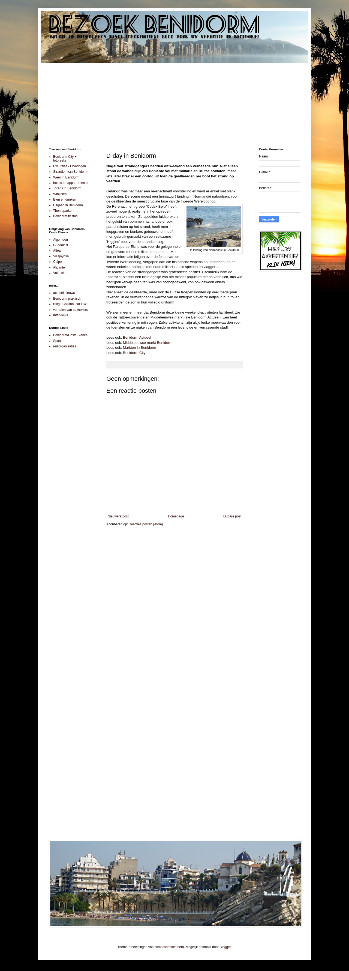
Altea (57, 250)
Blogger (225, 947)
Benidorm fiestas (65, 216)
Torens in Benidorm (67, 188)
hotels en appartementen (71, 183)
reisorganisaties (64, 346)
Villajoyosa (61, 256)
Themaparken (63, 211)
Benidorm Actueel (137, 337)
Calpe (57, 262)
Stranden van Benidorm (70, 172)
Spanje (58, 341)
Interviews (60, 315)
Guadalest (60, 245)
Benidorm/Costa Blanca (70, 335)
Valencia (59, 273)
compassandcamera (169, 947)
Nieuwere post (118, 516)
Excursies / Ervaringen (69, 166)
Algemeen (60, 240)
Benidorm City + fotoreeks (65, 158)
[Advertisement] (174, 101)
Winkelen (60, 194)
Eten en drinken (64, 199)
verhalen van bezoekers (70, 310)
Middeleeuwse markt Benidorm (147, 343)
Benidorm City (134, 353)
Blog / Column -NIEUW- (70, 304)
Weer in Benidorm (66, 177)
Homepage (176, 516)
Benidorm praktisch (67, 298)
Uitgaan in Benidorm (68, 205)
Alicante (59, 267)
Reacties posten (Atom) (146, 524)
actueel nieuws (64, 293)
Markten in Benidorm (139, 347)
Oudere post (232, 516)
